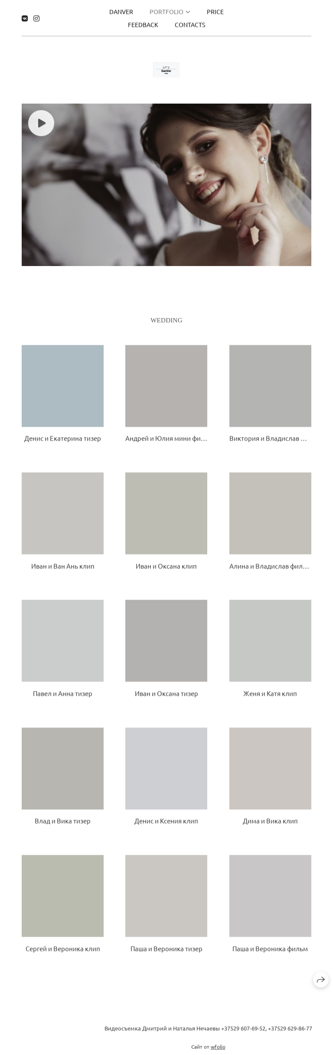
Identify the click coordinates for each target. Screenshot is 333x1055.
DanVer (121, 8)
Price (215, 8)
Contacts (190, 21)
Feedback (143, 21)
